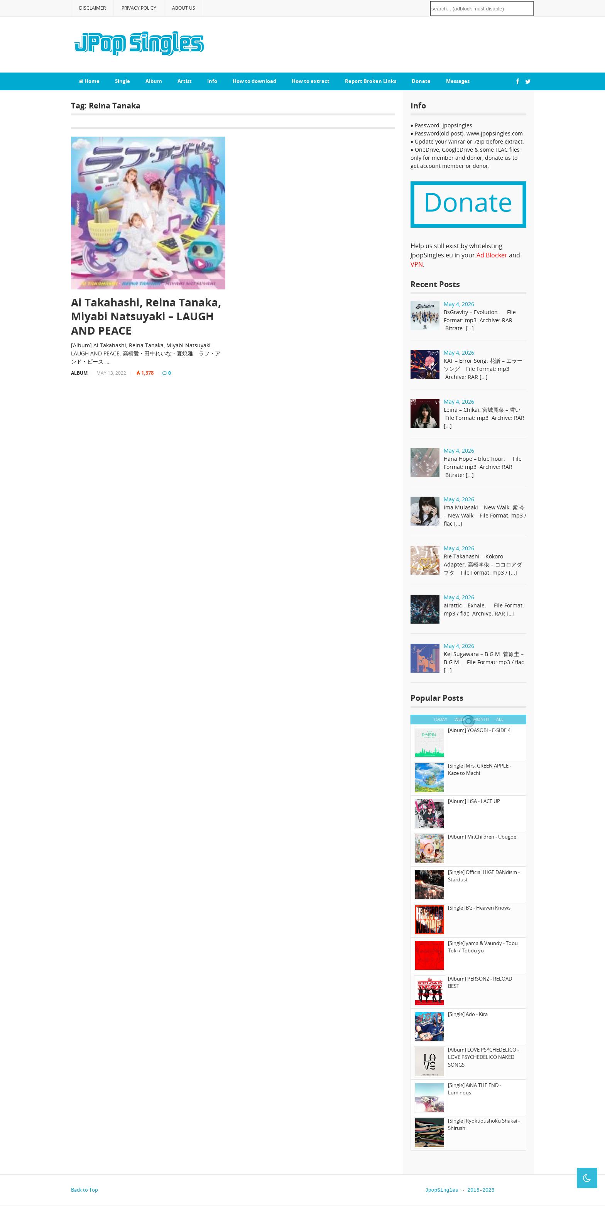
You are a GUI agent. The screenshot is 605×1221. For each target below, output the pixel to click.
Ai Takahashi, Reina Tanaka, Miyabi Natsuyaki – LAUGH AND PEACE (146, 316)
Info (212, 81)
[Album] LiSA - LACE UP (474, 801)
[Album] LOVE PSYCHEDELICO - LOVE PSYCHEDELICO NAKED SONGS (483, 1057)
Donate (421, 81)
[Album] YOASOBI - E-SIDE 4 (479, 730)
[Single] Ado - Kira (468, 1014)
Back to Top (84, 1189)
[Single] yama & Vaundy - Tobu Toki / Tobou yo (483, 947)
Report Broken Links (370, 81)
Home (89, 81)
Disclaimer (92, 8)
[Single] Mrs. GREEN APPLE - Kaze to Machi (479, 769)
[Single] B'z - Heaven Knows (479, 907)
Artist (184, 81)
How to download (254, 81)
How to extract (311, 81)
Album (153, 81)
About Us (183, 8)
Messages (458, 81)
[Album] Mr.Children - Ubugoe (482, 836)
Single (122, 81)
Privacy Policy (139, 8)
